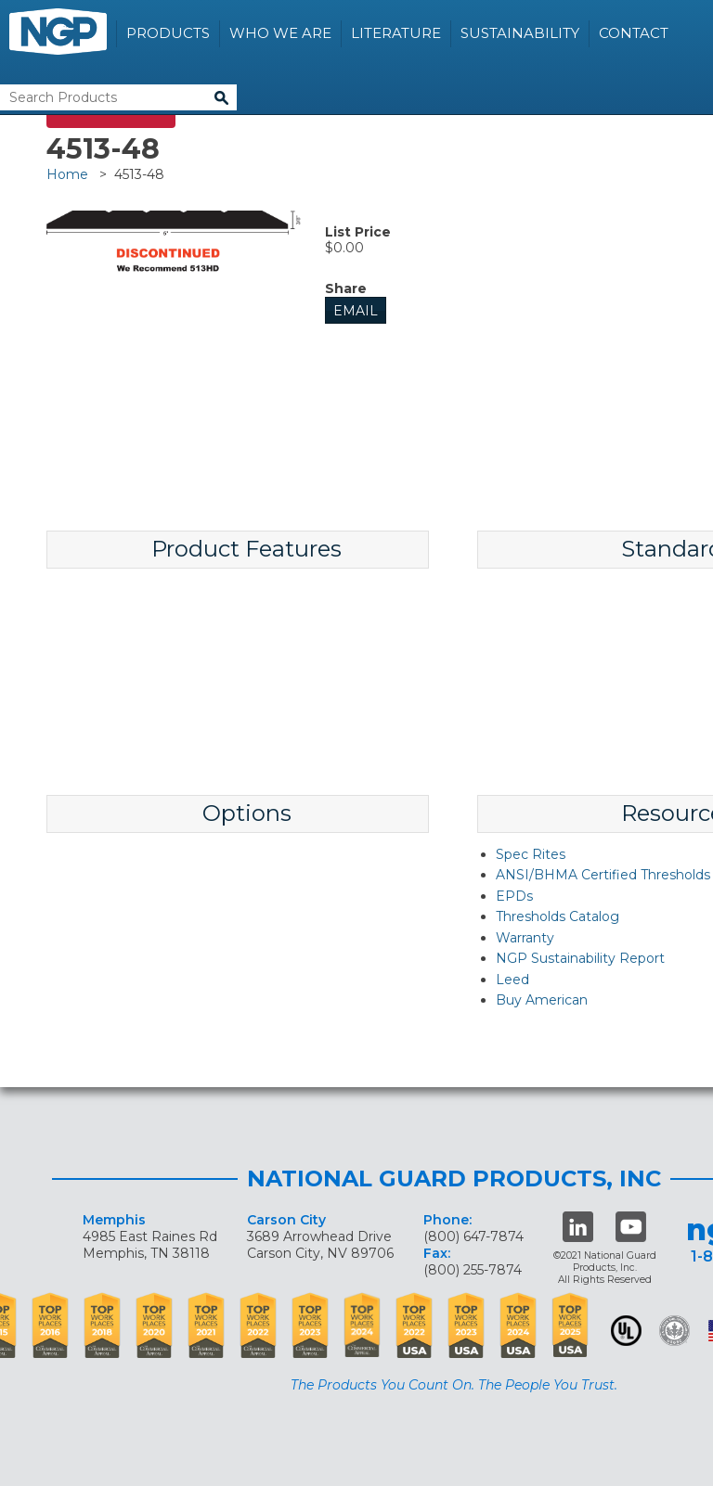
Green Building (674, 1330)
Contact (633, 33)
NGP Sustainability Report (580, 958)
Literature (396, 33)
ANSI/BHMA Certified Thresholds (603, 874)
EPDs (514, 896)
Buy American (542, 1000)
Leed (512, 979)
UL (626, 1330)
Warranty (525, 937)
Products (168, 33)
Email (355, 310)
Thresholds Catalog (557, 916)
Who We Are (280, 33)
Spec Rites (530, 854)
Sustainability (519, 33)
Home (67, 174)
